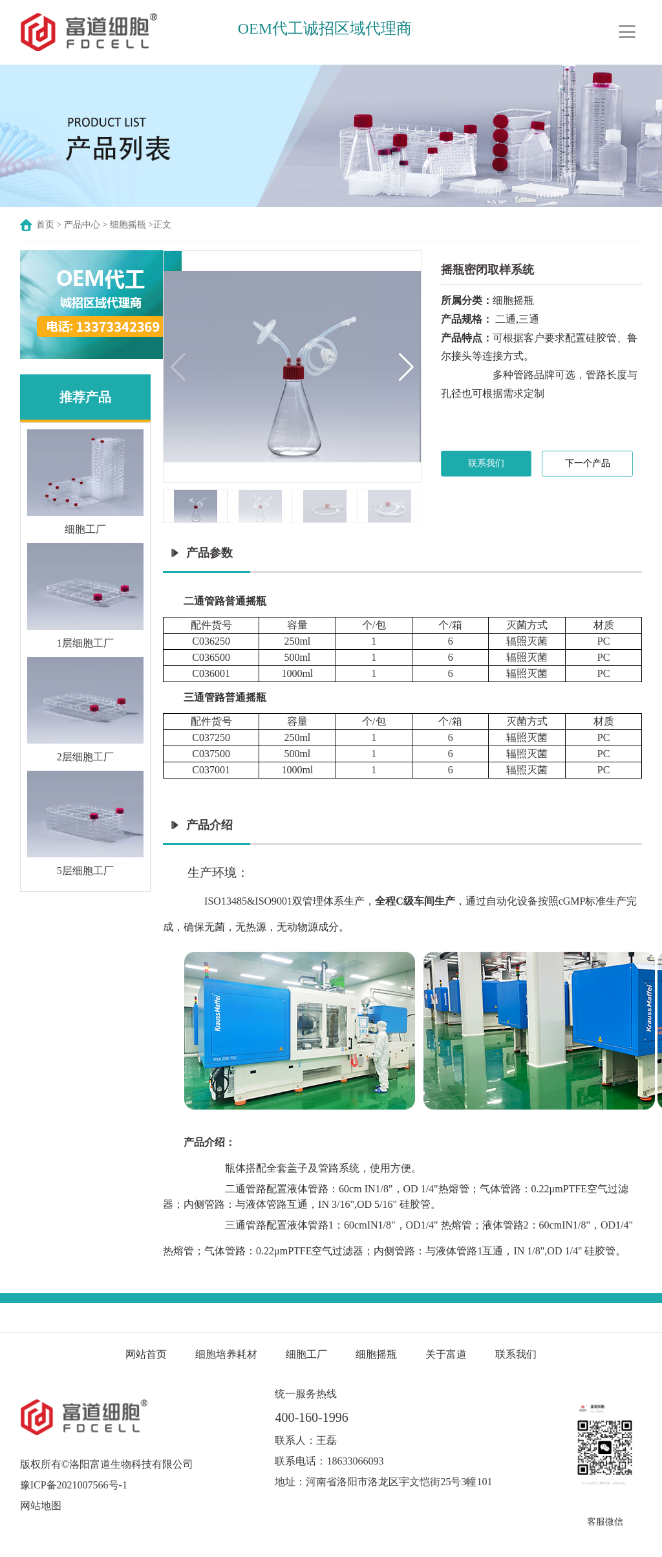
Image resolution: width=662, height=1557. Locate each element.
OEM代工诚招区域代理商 (325, 28)
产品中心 (82, 225)
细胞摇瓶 (129, 225)
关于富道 (446, 1354)
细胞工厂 (306, 1354)
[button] (406, 366)
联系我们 (486, 463)
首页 (45, 225)
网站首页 (146, 1354)
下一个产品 (587, 463)
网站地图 (40, 1505)
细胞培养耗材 (226, 1354)
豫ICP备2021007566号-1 (73, 1484)
